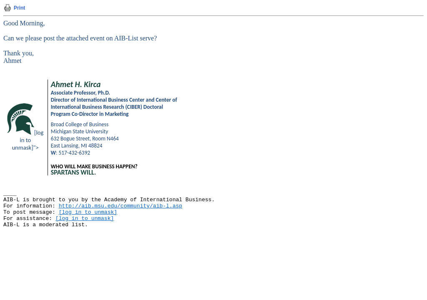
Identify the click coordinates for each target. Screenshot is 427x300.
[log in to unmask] (88, 212)
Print (19, 8)
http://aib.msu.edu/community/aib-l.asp (120, 206)
